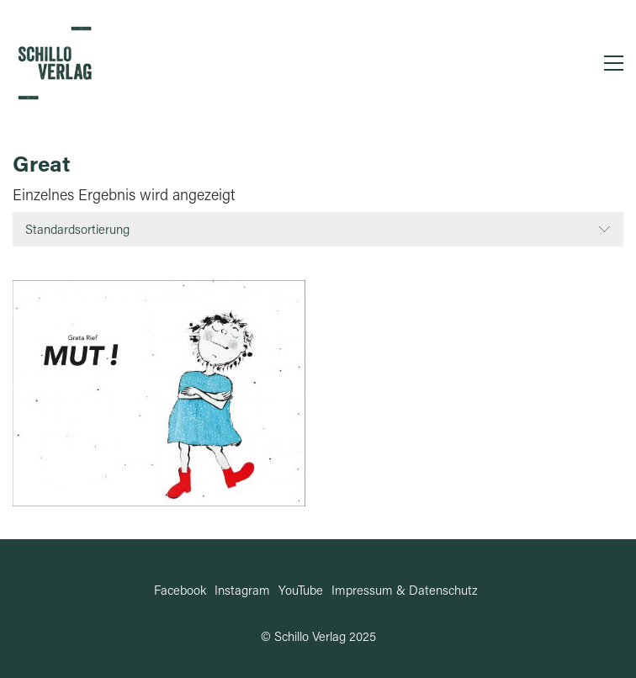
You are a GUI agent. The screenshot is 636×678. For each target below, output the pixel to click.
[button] (613, 63)
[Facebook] (180, 589)
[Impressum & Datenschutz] (404, 589)
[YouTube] (300, 589)
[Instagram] (242, 589)
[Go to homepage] (55, 63)
